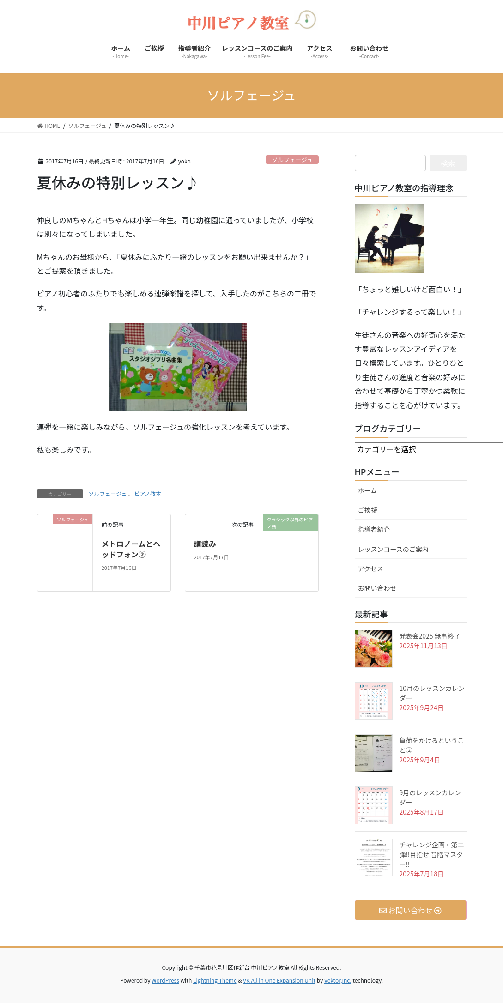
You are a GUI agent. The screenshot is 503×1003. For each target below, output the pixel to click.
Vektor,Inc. (337, 980)
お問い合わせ (380, 587)
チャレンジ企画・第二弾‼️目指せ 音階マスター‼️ (432, 854)
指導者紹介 (374, 529)
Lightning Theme (215, 980)
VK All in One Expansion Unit (279, 980)
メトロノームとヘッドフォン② (131, 548)
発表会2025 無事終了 (430, 635)
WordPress (165, 980)
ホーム (367, 490)
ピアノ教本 (147, 493)
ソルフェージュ (292, 159)
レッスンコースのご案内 (393, 549)
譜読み (205, 543)
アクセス (374, 568)
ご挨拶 (371, 509)
